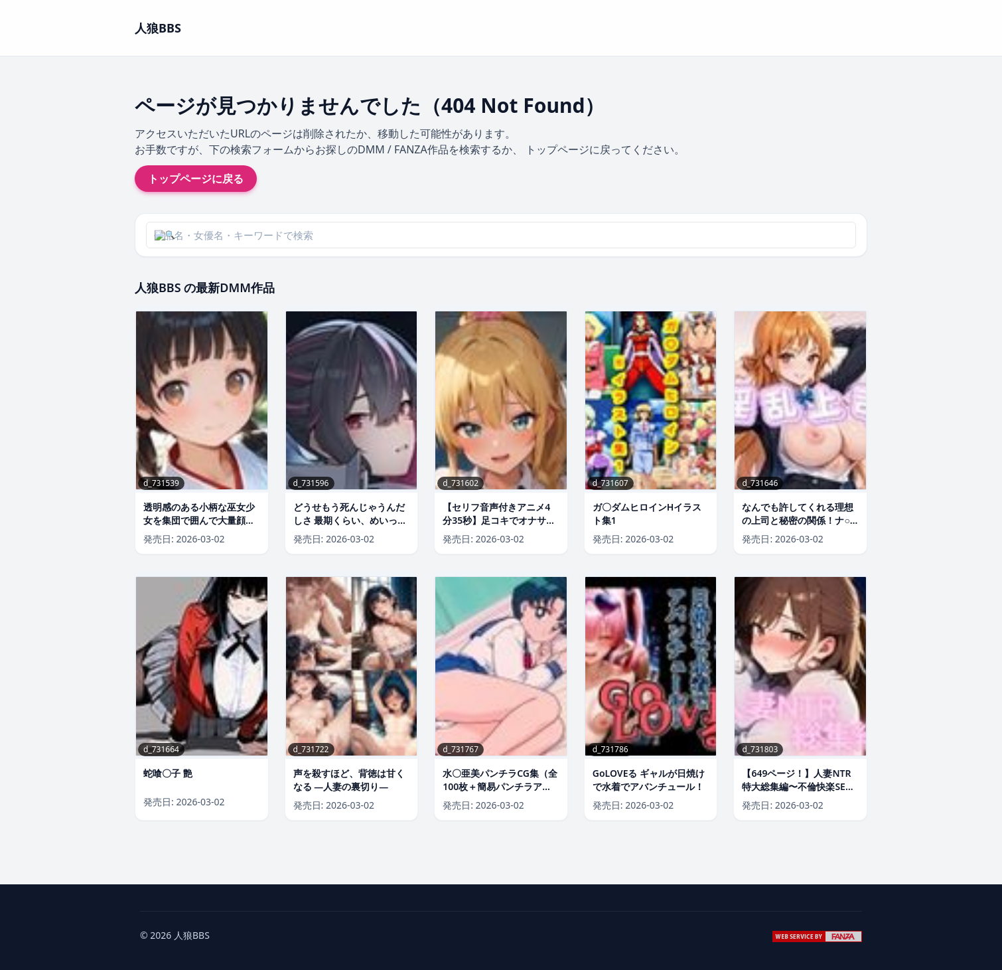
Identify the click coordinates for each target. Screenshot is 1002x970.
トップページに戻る (196, 178)
